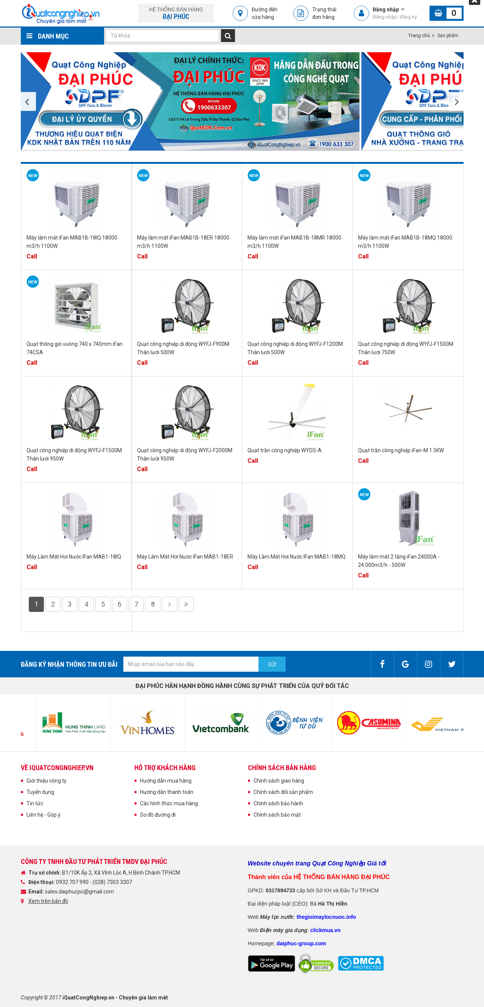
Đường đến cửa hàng (264, 13)
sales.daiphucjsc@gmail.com (79, 892)
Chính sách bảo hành (278, 803)
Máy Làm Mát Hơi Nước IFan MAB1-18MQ (296, 557)
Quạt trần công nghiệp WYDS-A (284, 450)
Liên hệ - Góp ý (43, 815)
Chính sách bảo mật (277, 815)
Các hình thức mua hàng (169, 803)
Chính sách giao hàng (279, 781)
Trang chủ (419, 35)
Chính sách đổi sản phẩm (283, 792)
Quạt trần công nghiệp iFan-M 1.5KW (401, 450)
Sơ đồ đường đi (158, 815)
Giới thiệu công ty (46, 781)
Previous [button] (28, 101)
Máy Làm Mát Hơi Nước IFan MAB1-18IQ (73, 557)
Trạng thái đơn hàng (324, 13)
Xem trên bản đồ (48, 901)
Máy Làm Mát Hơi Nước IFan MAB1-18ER (185, 557)
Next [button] (456, 101)
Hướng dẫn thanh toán (166, 792)
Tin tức (34, 803)
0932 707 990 (73, 882)
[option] (191, 101)
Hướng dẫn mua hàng (165, 781)
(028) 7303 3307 (112, 882)
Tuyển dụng (40, 792)
